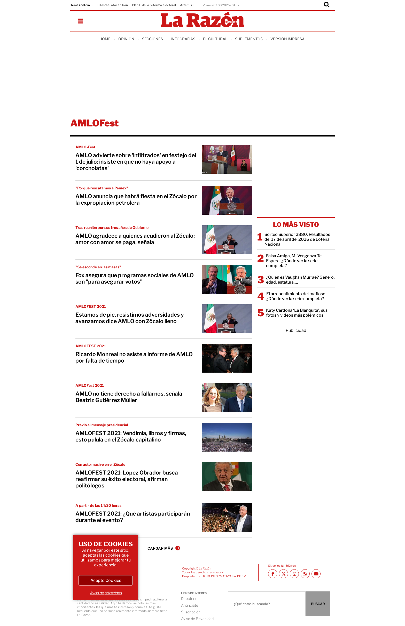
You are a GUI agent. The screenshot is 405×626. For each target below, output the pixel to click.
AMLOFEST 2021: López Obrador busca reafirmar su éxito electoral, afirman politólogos (126, 479)
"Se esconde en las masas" (98, 267)
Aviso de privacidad (106, 593)
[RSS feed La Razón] (305, 573)
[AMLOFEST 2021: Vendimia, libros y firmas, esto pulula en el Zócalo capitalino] (227, 437)
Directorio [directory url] (189, 598)
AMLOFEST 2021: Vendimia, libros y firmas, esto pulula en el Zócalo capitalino (130, 436)
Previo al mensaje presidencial (101, 425)
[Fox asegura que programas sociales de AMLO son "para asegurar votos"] (227, 279)
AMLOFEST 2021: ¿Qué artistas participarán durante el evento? (132, 516)
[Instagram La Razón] (294, 573)
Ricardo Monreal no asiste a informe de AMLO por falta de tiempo (134, 357)
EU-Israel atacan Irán (112, 5)
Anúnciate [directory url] (189, 605)
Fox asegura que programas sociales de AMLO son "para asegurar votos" (134, 278)
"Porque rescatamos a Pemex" (101, 188)
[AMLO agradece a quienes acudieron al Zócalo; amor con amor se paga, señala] (227, 239)
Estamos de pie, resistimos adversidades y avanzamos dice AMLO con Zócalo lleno (129, 317)
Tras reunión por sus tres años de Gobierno (112, 227)
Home (105, 39)
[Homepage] (202, 20)
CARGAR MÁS (163, 548)
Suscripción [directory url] (190, 612)
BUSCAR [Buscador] (318, 604)
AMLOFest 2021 (89, 385)
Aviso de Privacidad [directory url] (197, 618)
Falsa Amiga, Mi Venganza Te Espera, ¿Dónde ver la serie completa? (294, 260)
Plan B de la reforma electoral (154, 5)
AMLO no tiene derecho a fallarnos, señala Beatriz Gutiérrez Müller (128, 396)
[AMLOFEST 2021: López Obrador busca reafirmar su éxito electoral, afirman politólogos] (227, 476)
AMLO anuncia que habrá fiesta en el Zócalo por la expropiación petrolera (136, 199)
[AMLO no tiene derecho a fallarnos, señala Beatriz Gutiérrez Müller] (227, 397)
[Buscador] (327, 5)
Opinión (126, 39)
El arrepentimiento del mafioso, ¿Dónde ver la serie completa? (296, 296)
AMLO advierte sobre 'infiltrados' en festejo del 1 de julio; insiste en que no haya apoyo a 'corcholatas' (135, 161)
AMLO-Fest (85, 147)
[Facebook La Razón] (272, 573)
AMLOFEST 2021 (90, 306)
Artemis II (187, 5)
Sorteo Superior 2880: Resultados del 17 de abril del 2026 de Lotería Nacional (297, 239)
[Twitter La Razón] (283, 573)
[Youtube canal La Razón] (316, 573)
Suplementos (249, 39)
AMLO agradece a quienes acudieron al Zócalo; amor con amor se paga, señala (135, 238)
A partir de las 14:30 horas (98, 505)
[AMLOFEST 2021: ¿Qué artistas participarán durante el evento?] (227, 517)
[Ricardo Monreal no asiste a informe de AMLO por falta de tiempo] (227, 358)
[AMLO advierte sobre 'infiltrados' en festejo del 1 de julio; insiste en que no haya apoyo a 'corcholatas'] (227, 159)
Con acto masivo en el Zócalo (100, 464)
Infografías (183, 39)
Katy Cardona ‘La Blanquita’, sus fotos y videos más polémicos (297, 313)
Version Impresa (287, 39)
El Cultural (215, 39)
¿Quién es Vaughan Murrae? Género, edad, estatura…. (300, 280)
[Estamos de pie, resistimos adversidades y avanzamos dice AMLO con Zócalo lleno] (227, 318)
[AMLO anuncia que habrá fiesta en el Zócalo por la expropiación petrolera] (227, 200)
